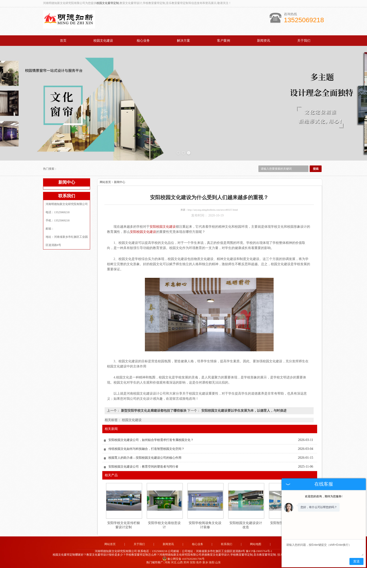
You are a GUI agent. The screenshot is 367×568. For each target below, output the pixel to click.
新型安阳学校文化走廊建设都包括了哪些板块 (153, 410)
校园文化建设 (103, 40)
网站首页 (105, 182)
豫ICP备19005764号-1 (259, 551)
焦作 (199, 562)
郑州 (186, 562)
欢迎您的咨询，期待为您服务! (323, 496)
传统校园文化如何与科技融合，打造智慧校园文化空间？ (146, 449)
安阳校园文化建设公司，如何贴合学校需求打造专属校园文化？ (151, 440)
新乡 (205, 562)
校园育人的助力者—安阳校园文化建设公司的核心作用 (144, 457)
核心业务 (143, 40)
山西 (180, 562)
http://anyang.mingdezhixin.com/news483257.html (212, 210)
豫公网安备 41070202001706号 (183, 559)
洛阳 (211, 562)
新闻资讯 (263, 40)
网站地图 (255, 544)
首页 (63, 40)
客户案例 (223, 40)
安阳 (192, 562)
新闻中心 (119, 182)
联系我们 (226, 544)
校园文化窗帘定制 (107, 3)
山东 (218, 562)
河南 (167, 562)
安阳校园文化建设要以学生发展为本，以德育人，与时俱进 (243, 410)
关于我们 (303, 40)
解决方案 (183, 40)
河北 (173, 562)
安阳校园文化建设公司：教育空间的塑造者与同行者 (143, 466)
